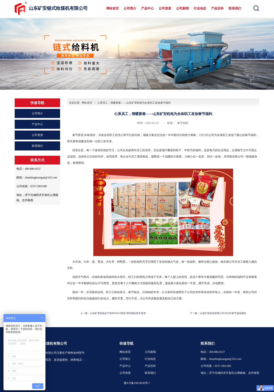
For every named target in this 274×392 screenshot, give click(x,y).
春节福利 (182, 122)
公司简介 (130, 8)
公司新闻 (182, 8)
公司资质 (165, 8)
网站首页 (112, 8)
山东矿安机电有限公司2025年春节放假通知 (223, 313)
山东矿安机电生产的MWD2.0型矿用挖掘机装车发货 (118, 313)
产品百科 (217, 8)
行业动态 (200, 8)
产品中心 (147, 8)
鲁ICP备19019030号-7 (137, 383)
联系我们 (235, 8)
